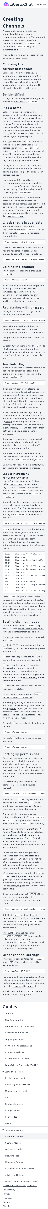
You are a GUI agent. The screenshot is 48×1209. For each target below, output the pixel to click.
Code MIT (32, 1185)
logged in (11, 708)
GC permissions (10, 861)
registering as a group (32, 868)
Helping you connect (15, 1039)
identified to (20, 101)
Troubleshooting (14, 364)
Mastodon (8, 1197)
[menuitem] (24, 1020)
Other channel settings (21, 955)
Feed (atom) (9, 1189)
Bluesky (6, 1206)
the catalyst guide (16, 885)
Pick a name (12, 108)
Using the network (14, 1071)
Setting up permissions (21, 754)
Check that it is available (22, 222)
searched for (29, 677)
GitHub (6, 1202)
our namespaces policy (25, 78)
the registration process (27, 467)
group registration (20, 448)
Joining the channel (18, 267)
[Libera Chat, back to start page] (16, 4)
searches (17, 352)
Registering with (24, 307)
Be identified (13, 94)
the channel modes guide (31, 628)
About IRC (10, 1013)
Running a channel (14, 1129)
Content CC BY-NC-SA (14, 1185)
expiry (9, 421)
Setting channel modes (21, 621)
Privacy (6, 1193)
